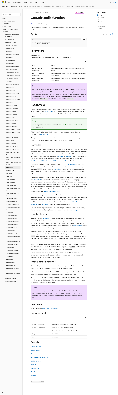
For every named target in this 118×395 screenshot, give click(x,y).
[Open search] (110, 2)
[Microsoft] (3, 2)
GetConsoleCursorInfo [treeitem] (11, 105)
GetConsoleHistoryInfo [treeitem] (11, 114)
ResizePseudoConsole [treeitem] (11, 201)
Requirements (101, 26)
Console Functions (36, 346)
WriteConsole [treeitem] (9, 259)
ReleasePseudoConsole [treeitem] (11, 198)
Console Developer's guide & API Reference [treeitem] (12, 35)
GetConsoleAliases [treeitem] (10, 90)
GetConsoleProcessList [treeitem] (11, 126)
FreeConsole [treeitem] (9, 81)
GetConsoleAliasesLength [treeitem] (12, 93)
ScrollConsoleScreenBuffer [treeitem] (12, 204)
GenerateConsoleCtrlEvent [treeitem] (12, 84)
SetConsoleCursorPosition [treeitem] (12, 221)
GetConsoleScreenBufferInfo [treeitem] (13, 129)
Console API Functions (41, 12)
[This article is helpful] (111, 34)
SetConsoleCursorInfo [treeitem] (11, 218)
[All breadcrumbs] (32, 12)
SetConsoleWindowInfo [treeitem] (12, 250)
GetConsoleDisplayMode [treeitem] (12, 108)
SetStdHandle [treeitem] (9, 256)
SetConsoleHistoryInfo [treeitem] (11, 227)
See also (100, 28)
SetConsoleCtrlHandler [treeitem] (11, 215)
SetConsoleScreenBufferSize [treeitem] (13, 241)
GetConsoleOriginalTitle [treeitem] (12, 120)
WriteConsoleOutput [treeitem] (11, 265)
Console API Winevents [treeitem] (10, 281)
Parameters (101, 17)
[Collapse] (20, 11)
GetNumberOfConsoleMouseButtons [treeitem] (13, 163)
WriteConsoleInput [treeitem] (10, 262)
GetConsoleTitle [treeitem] (10, 140)
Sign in (114, 2)
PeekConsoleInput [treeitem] (10, 173)
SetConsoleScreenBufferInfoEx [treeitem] (13, 237)
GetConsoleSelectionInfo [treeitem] (12, 137)
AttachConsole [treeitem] (9, 57)
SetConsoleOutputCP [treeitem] (11, 233)
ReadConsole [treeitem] (9, 176)
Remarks (100, 22)
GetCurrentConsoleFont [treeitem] (12, 146)
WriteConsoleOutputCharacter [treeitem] (13, 274)
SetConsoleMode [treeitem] (10, 230)
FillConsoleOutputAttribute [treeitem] (12, 72)
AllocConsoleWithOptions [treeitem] (12, 54)
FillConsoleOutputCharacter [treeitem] (13, 75)
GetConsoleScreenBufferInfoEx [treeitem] (13, 133)
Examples (100, 24)
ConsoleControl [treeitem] (10, 63)
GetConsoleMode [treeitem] (10, 117)
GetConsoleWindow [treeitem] (11, 143)
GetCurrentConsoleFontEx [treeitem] (12, 149)
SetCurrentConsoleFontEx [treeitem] (12, 253)
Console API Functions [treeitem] (11, 45)
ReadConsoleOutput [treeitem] (11, 185)
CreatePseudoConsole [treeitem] (11, 69)
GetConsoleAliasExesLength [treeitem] (13, 99)
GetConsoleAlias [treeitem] (10, 87)
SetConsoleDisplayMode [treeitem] (12, 224)
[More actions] (85, 12)
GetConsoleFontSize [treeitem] (11, 111)
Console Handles (35, 350)
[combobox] (11, 14)
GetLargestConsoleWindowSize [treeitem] (13, 153)
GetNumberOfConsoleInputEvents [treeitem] (13, 158)
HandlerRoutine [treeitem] (10, 170)
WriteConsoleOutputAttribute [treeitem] (13, 269)
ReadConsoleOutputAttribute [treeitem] (13, 189)
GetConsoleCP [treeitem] (9, 102)
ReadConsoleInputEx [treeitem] (11, 182)
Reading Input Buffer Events (50, 308)
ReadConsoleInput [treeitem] (10, 179)
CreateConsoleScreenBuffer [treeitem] (13, 66)
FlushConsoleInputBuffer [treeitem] (12, 78)
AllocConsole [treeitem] (9, 51)
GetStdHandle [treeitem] (9, 167)
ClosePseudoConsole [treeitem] (11, 60)
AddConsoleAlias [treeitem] (10, 48)
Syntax (100, 15)
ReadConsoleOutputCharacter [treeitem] (13, 194)
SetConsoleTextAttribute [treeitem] (12, 244)
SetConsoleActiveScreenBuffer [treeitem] (13, 208)
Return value (101, 19)
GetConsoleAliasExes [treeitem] (11, 96)
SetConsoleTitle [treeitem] (10, 247)
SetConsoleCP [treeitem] (9, 212)
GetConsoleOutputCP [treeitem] (11, 123)
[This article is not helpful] (113, 34)
